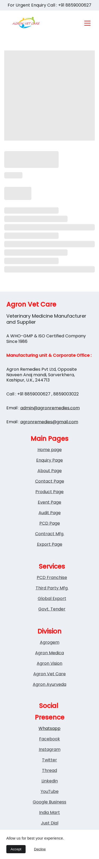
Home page (49, 459)
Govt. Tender (51, 613)
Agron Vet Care (49, 679)
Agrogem (49, 647)
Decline (40, 849)
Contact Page (49, 490)
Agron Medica (49, 658)
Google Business (49, 813)
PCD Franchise (52, 582)
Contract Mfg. (49, 543)
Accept (16, 849)
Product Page (49, 501)
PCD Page (49, 532)
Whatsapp (49, 739)
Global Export (52, 603)
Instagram (49, 760)
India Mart (49, 823)
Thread (49, 781)
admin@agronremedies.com (50, 417)
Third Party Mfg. (52, 592)
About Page (49, 480)
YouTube (50, 802)
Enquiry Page (49, 469)
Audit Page (50, 522)
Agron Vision (49, 668)
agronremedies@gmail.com (49, 431)
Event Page (49, 511)
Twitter (49, 771)
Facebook (49, 750)
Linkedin (49, 792)
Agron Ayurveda (49, 689)
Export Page (49, 554)
